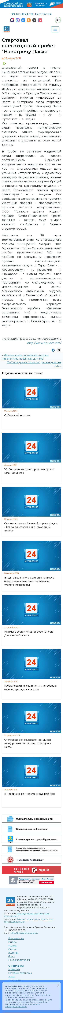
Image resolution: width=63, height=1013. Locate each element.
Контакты (14, 969)
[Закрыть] (58, 985)
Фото (11, 956)
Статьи (12, 949)
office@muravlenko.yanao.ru (24, 933)
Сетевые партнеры (20, 973)
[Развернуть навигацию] (55, 29)
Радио (12, 945)
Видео (12, 942)
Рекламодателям (19, 960)
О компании (16, 965)
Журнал (13, 952)
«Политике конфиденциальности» (22, 1005)
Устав (11, 976)
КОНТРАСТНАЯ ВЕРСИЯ (31, 14)
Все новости (16, 938)
